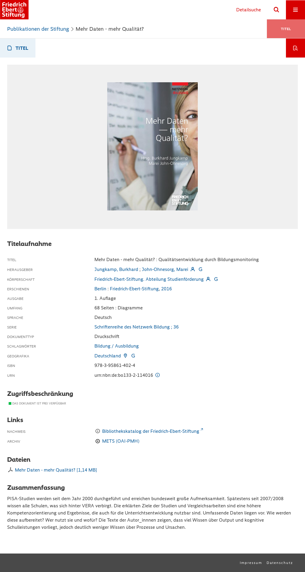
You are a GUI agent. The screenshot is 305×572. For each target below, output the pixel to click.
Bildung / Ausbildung (116, 346)
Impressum (251, 563)
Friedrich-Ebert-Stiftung (134, 289)
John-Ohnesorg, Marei (165, 269)
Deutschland (107, 356)
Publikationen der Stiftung (38, 29)
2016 (166, 289)
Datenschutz (280, 563)
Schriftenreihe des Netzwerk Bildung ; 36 (136, 327)
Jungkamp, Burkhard (116, 269)
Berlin (100, 289)
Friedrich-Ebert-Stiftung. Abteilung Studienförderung (149, 279)
